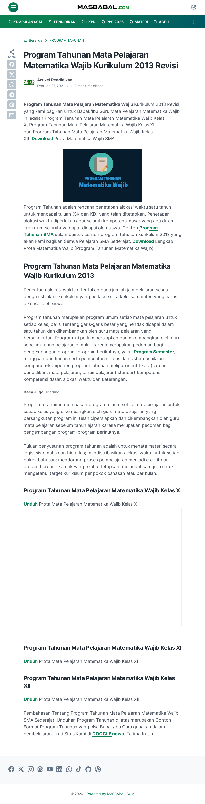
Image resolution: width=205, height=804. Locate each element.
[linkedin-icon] (59, 769)
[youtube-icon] (50, 769)
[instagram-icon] (31, 769)
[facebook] (11, 64)
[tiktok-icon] (79, 769)
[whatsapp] (11, 84)
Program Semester (154, 351)
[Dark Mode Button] (194, 7)
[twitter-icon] (21, 769)
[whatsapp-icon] (69, 769)
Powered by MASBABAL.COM (110, 794)
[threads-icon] (40, 769)
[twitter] (11, 74)
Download (42, 138)
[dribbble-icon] (98, 769)
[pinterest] (11, 104)
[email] (11, 115)
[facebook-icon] (11, 769)
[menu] (13, 7)
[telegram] (11, 94)
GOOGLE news (108, 733)
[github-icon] (88, 769)
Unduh (31, 504)
